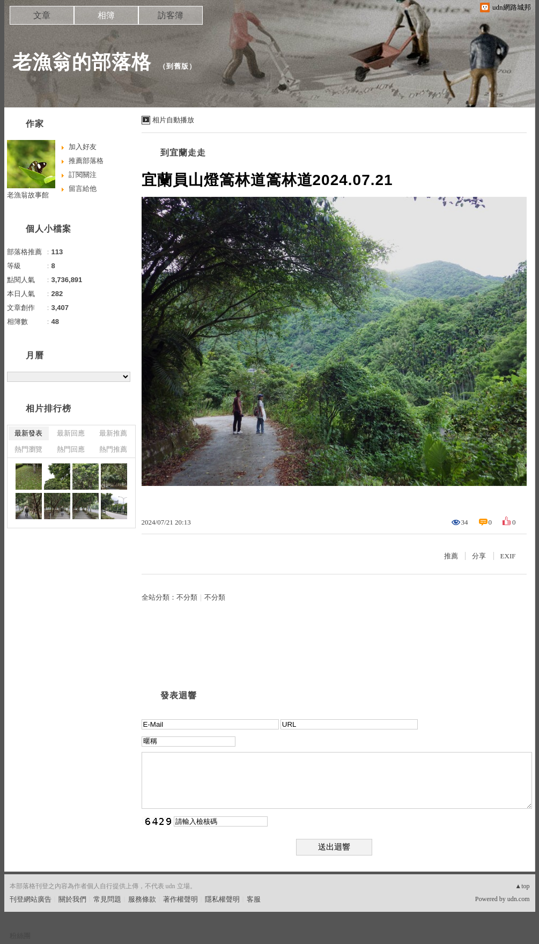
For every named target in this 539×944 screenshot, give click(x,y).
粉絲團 (20, 936)
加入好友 (83, 147)
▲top (522, 886)
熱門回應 (71, 449)
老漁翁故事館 (28, 195)
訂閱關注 (83, 175)
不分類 (186, 597)
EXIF (508, 556)
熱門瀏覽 (28, 449)
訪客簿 (170, 15)
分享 (479, 556)
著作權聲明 (180, 899)
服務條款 (142, 899)
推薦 (451, 556)
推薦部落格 (86, 161)
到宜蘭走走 (183, 152)
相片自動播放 (173, 120)
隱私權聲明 (222, 899)
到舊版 (177, 66)
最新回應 (71, 433)
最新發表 (28, 433)
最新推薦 (113, 433)
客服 (254, 899)
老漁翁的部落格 (81, 62)
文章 (41, 15)
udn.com (518, 899)
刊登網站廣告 (30, 899)
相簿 (106, 15)
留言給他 (83, 189)
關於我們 (72, 899)
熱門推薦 (113, 449)
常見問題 (107, 899)
